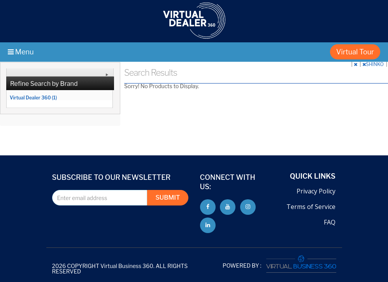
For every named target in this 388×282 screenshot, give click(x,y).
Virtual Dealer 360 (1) (33, 97)
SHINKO (373, 64)
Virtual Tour (355, 52)
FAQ (329, 222)
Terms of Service (310, 206)
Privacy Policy (316, 191)
